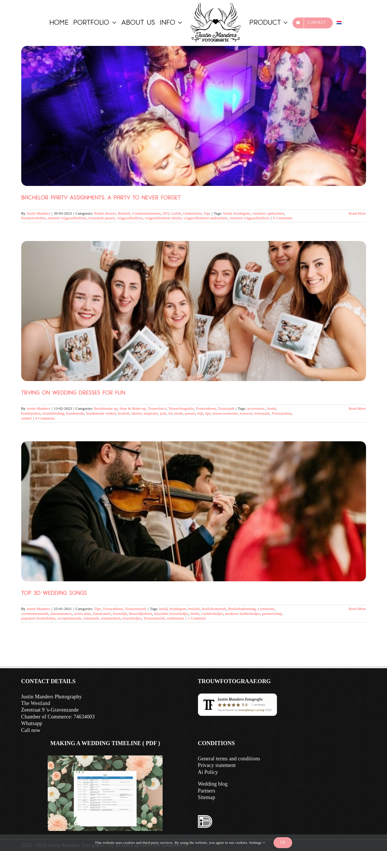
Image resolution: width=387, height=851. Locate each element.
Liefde (176, 213)
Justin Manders (38, 213)
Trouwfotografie (181, 408)
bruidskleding (53, 413)
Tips (206, 213)
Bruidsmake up (106, 408)
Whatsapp (32, 723)
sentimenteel (110, 618)
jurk (163, 413)
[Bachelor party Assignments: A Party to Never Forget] (193, 116)
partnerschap (272, 613)
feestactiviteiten (33, 218)
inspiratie (151, 413)
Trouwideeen (206, 408)
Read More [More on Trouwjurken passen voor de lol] (357, 408)
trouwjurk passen (101, 218)
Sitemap (206, 797)
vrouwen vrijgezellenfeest (249, 218)
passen (190, 413)
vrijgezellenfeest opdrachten (205, 218)
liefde (194, 613)
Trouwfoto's (157, 408)
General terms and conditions (229, 758)
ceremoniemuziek (35, 613)
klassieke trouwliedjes (171, 613)
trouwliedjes (132, 618)
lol (170, 413)
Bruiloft (124, 213)
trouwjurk (261, 413)
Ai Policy (208, 772)
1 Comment (197, 618)
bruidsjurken (31, 413)
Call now (31, 730)
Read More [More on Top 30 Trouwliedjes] (357, 609)
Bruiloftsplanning (242, 609)
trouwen (246, 413)
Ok (283, 842)
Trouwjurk (226, 408)
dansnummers (61, 613)
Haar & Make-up (133, 408)
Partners (206, 791)
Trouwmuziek (135, 609)
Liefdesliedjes (212, 613)
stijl (200, 413)
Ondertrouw (192, 213)
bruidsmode (75, 413)
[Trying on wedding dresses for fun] (193, 311)
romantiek (91, 618)
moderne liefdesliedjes (242, 613)
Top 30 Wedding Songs (54, 593)
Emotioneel (102, 613)
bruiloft (124, 413)
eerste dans (82, 613)
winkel (26, 418)
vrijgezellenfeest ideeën (163, 218)
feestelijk (120, 613)
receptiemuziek (69, 618)
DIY (166, 213)
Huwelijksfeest (140, 613)
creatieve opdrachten (268, 213)
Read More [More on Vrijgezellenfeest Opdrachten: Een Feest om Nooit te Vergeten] (357, 213)
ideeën (137, 413)
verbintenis (175, 618)
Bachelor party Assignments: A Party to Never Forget (101, 198)
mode (178, 413)
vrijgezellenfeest (130, 218)
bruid (227, 213)
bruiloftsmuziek (214, 609)
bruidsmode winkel (101, 413)
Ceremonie (266, 609)
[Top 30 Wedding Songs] (193, 511)
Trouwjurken (282, 413)
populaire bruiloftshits (38, 618)
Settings (257, 842)
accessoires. (256, 408)
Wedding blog (213, 784)
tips (208, 413)
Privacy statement (217, 765)
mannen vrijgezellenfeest (67, 218)
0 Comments (282, 218)
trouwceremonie (225, 413)
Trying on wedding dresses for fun (73, 393)
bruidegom (241, 213)
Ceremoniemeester (146, 213)
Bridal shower (105, 213)
